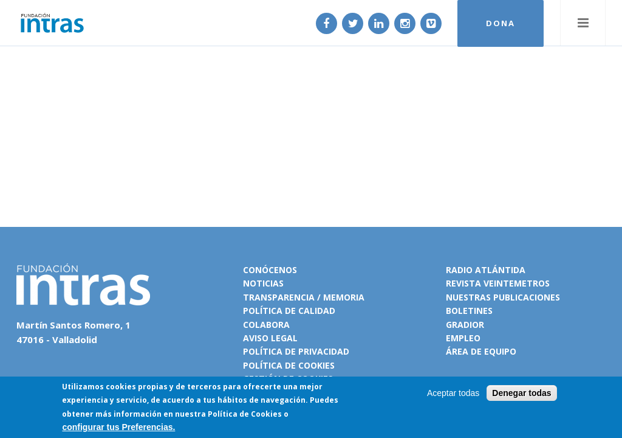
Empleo (463, 338)
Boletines (469, 310)
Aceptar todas (453, 394)
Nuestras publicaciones (503, 297)
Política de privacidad (296, 351)
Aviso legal (270, 338)
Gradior (465, 324)
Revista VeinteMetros (498, 283)
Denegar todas (521, 394)
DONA (500, 23)
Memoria (343, 297)
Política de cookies (289, 365)
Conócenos (270, 270)
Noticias (263, 283)
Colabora (266, 324)
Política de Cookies (245, 414)
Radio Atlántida (485, 270)
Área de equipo (481, 351)
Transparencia (279, 297)
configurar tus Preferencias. (118, 428)
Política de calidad (289, 310)
